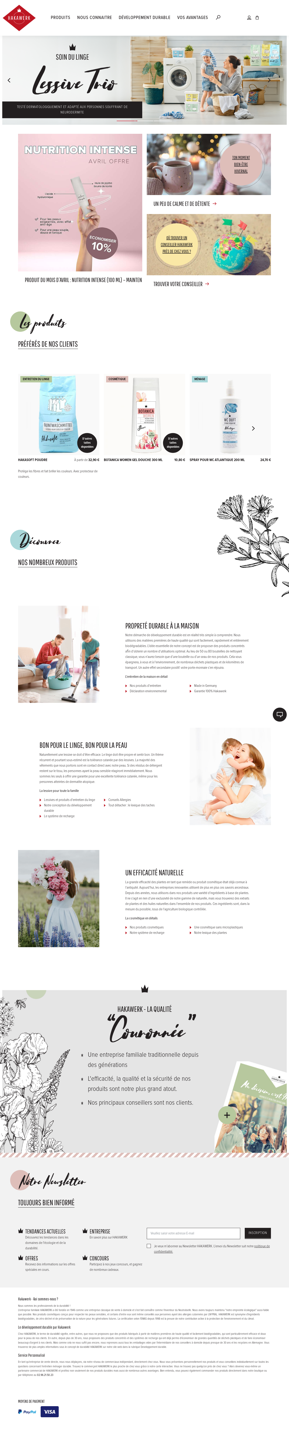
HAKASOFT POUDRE (32, 460)
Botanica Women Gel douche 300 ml (133, 460)
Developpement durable (153, 1347)
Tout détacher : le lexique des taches (131, 805)
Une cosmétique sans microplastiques (218, 927)
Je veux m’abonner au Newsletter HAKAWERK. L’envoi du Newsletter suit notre (212, 1249)
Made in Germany (205, 685)
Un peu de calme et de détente (182, 203)
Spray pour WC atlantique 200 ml (217, 460)
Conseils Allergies (119, 800)
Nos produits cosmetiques (147, 927)
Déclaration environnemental (148, 691)
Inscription (258, 1233)
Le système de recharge (59, 816)
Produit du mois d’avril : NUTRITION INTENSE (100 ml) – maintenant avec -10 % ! (98, 279)
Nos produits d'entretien (145, 685)
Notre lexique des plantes (210, 932)
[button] (9, 80)
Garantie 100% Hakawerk (210, 691)
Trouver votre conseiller (178, 283)
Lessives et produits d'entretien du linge (69, 800)
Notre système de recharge (147, 932)
